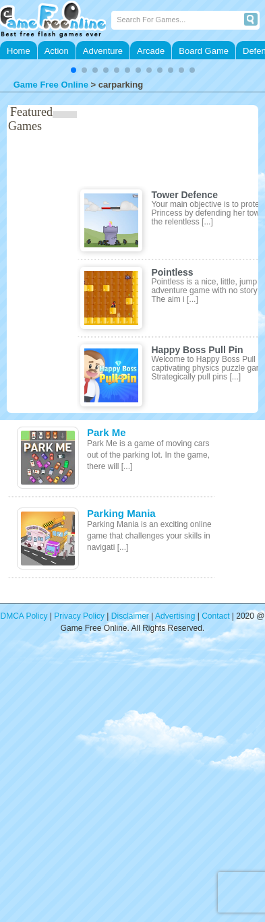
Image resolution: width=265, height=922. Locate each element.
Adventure (103, 51)
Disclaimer (130, 616)
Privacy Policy (79, 616)
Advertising (175, 616)
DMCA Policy (24, 616)
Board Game (204, 51)
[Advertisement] (126, 786)
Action (57, 51)
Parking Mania (121, 513)
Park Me (106, 432)
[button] (73, 70)
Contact (215, 616)
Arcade (151, 51)
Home (18, 51)
